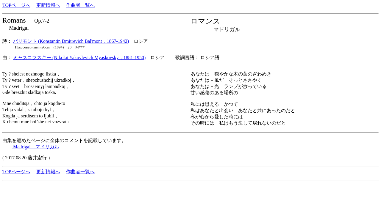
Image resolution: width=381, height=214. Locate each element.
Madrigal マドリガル (35, 146)
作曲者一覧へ (80, 5)
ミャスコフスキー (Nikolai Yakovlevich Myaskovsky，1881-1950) (79, 57)
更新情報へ (48, 5)
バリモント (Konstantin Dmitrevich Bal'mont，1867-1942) (71, 41)
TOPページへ (16, 5)
